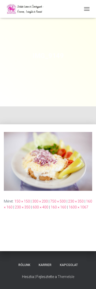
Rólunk (24, 265)
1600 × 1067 (78, 207)
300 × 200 (40, 201)
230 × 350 (76, 201)
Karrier (45, 265)
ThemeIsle (66, 277)
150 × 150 (22, 201)
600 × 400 (40, 207)
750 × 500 (58, 201)
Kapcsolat (69, 265)
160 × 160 (58, 207)
